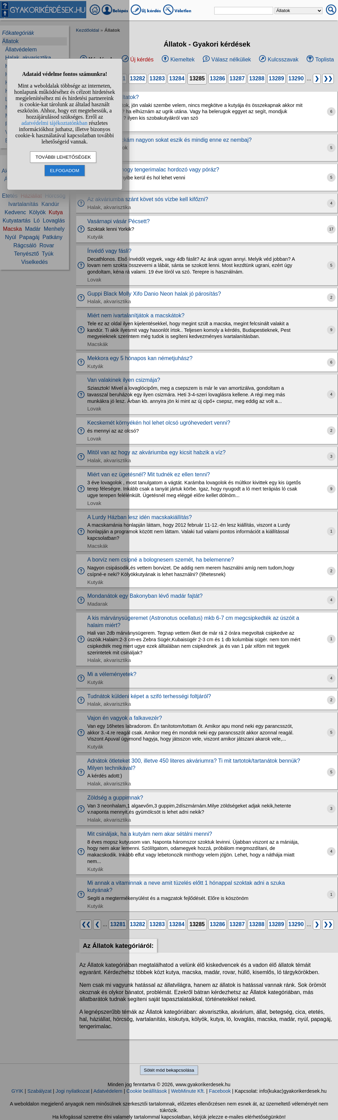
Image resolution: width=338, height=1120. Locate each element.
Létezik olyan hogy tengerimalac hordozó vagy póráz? (153, 169)
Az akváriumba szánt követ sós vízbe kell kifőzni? (147, 199)
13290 (296, 78)
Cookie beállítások (146, 1091)
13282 (137, 78)
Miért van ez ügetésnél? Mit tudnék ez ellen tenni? (148, 474)
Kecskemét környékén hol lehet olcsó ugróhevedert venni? (158, 423)
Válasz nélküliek (231, 59)
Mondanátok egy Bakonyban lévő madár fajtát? (144, 596)
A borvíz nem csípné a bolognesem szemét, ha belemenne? (160, 560)
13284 (177, 78)
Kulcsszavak (283, 59)
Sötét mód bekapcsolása (169, 1070)
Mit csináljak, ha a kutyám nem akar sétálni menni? (149, 834)
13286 (217, 78)
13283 (157, 78)
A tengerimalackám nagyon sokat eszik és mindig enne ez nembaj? (169, 140)
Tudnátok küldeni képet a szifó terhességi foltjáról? (149, 696)
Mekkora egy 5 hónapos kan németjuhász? (139, 358)
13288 (257, 78)
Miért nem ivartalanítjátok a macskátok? (136, 315)
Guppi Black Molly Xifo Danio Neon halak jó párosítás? (154, 294)
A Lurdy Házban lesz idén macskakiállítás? (139, 517)
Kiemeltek (182, 59)
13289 (276, 78)
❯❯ (328, 78)
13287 (237, 78)
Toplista (324, 59)
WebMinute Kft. (188, 1091)
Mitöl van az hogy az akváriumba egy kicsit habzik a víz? (156, 452)
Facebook (220, 1091)
